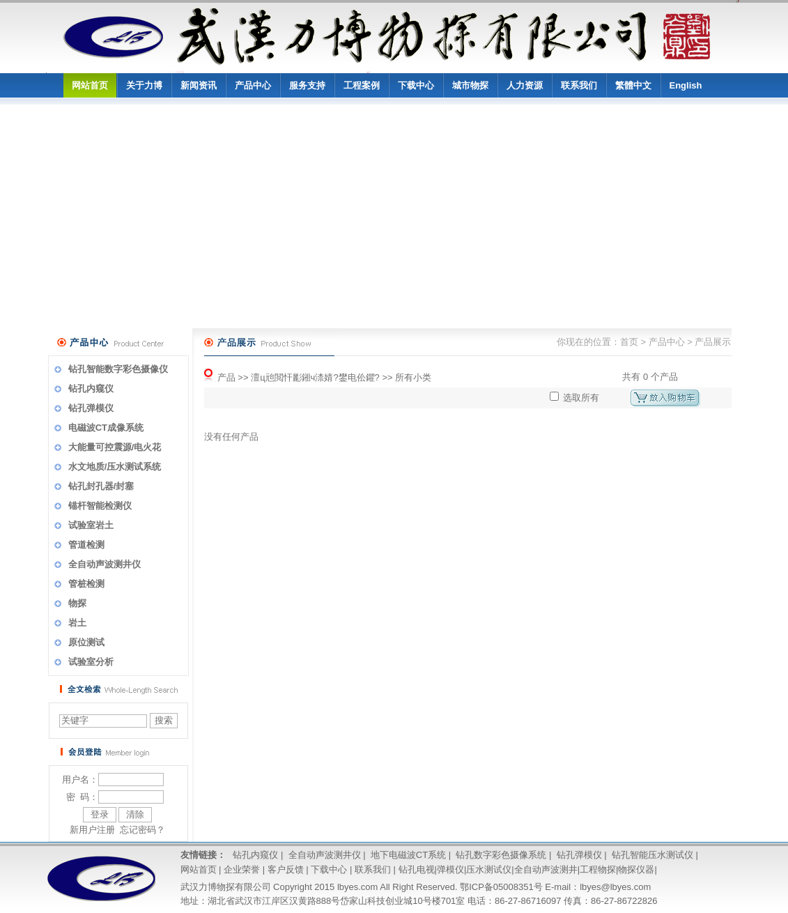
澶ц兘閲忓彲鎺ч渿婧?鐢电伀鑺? (315, 377)
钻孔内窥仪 (255, 855)
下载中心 (416, 85)
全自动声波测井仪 (324, 855)
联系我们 (579, 85)
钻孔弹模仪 (579, 855)
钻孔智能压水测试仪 (652, 855)
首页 (629, 342)
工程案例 (361, 85)
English (686, 85)
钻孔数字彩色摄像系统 (501, 855)
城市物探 (470, 85)
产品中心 (253, 85)
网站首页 (90, 85)
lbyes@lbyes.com (615, 887)
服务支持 (307, 85)
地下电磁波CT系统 (408, 855)
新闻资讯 (198, 85)
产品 (226, 377)
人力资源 (525, 85)
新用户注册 (92, 829)
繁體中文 (633, 85)
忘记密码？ (142, 829)
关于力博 (144, 85)
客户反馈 (286, 869)
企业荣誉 (242, 869)
